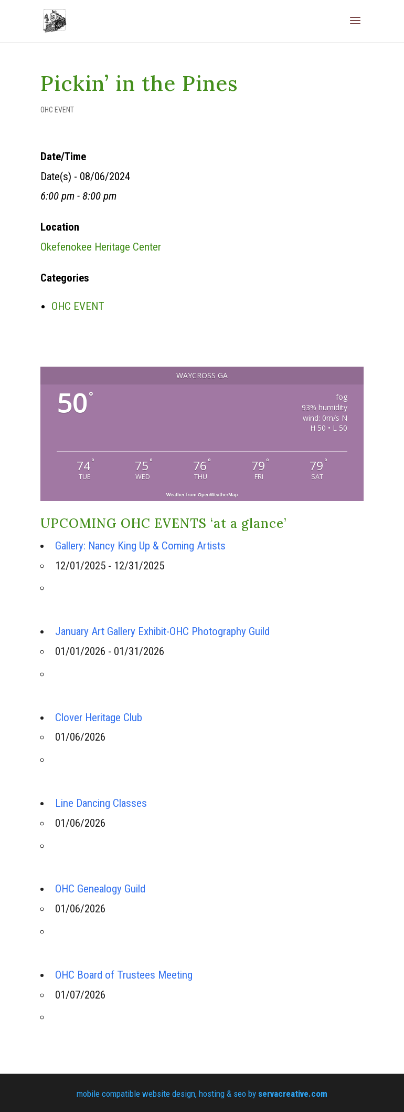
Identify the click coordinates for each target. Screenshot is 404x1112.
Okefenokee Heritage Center (100, 247)
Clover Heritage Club (98, 717)
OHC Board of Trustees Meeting (124, 975)
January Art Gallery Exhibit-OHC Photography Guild (162, 631)
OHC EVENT (57, 110)
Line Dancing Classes (101, 803)
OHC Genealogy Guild (100, 888)
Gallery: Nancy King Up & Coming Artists (140, 545)
